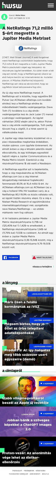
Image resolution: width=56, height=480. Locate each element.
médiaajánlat (29, 470)
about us (45, 474)
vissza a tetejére (42, 267)
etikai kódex (40, 470)
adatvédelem (35, 474)
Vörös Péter (20, 15)
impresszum (17, 470)
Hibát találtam (42, 257)
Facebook (11, 257)
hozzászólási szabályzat (18, 474)
